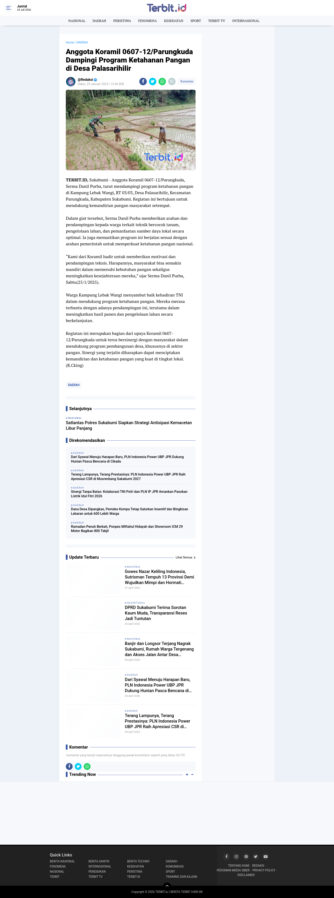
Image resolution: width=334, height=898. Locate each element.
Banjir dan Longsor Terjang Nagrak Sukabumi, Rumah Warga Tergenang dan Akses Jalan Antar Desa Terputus (159, 649)
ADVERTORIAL (136, 603)
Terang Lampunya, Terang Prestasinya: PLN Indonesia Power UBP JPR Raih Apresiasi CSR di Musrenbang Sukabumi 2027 (128, 476)
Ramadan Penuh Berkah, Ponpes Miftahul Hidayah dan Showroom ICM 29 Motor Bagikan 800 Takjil (127, 529)
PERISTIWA (122, 20)
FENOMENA (147, 20)
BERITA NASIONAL (62, 861)
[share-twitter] (152, 81)
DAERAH (99, 20)
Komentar (186, 81)
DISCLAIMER (246, 875)
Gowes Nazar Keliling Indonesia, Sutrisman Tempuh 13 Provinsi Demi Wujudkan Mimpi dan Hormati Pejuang (159, 577)
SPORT (195, 20)
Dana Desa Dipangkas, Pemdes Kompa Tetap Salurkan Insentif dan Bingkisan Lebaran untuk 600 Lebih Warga (129, 511)
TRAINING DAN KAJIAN (181, 876)
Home (70, 42)
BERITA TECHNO (138, 861)
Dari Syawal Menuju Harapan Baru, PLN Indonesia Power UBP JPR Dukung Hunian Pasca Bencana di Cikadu (127, 459)
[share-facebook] (143, 81)
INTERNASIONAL (245, 20)
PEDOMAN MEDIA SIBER (233, 870)
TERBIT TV (216, 20)
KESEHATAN (173, 20)
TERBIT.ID (133, 876)
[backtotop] (167, 886)
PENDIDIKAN (97, 871)
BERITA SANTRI (99, 861)
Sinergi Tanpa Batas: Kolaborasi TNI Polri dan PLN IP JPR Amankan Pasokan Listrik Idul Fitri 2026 (129, 494)
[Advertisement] (238, 98)
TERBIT (55, 876)
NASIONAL (76, 20)
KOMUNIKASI (175, 866)
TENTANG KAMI (238, 865)
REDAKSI (258, 865)
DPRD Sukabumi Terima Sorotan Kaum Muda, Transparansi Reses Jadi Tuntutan (156, 613)
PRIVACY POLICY (263, 870)
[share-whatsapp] (162, 81)
